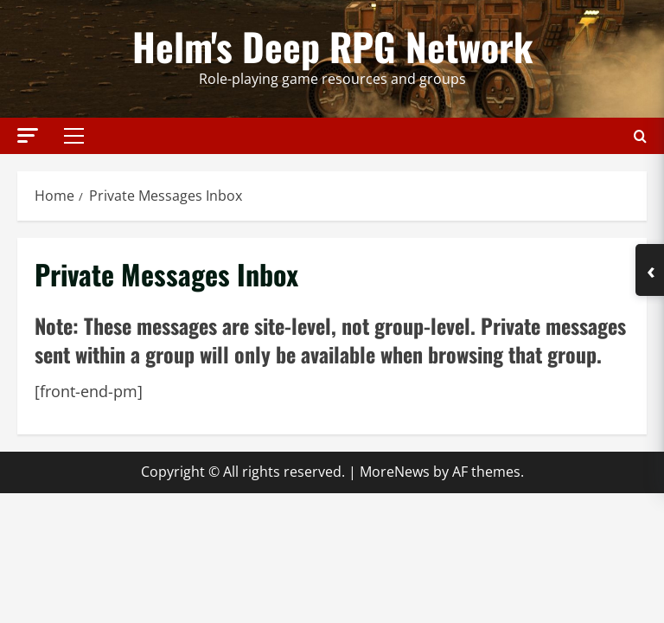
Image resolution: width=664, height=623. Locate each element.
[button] (27, 134)
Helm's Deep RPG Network (332, 46)
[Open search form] (640, 135)
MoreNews (395, 471)
